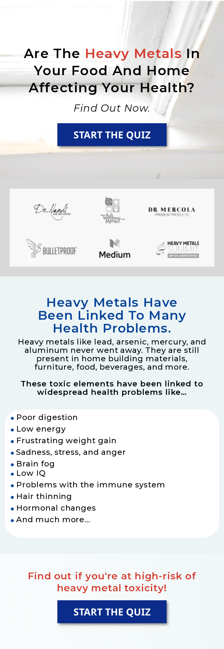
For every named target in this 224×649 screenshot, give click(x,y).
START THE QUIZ (112, 134)
